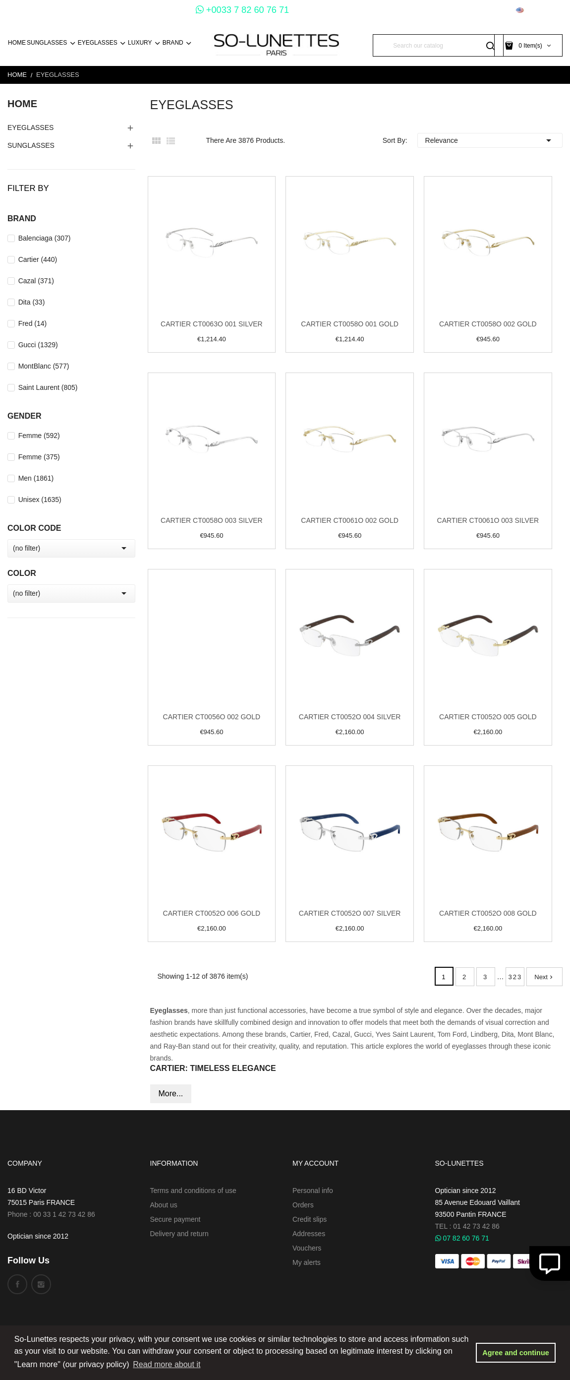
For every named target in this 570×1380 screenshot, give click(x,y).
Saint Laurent (48, 387)
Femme (39, 435)
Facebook (17, 1284)
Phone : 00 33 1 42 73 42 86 (51, 1214)
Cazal (36, 281)
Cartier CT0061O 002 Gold (350, 520)
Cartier (37, 259)
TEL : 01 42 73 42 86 (467, 1226)
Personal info (312, 1190)
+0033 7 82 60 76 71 (242, 10)
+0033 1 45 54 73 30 (152, 10)
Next (544, 977)
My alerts (306, 1262)
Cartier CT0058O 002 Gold (488, 324)
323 (515, 977)
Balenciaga (44, 238)
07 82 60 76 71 (462, 1238)
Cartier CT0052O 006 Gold (212, 913)
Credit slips (309, 1219)
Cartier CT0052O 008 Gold (488, 913)
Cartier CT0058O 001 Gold (350, 324)
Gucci (38, 345)
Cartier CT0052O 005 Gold (488, 717)
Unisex (39, 499)
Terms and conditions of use (193, 1190)
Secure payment (175, 1219)
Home (22, 104)
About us (163, 1205)
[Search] (438, 45)
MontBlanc (43, 366)
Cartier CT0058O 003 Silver (212, 520)
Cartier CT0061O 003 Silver (488, 520)
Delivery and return (179, 1234)
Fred (32, 323)
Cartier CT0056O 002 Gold (212, 717)
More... (171, 1093)
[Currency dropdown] (488, 10)
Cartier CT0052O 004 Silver (350, 717)
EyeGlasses (30, 127)
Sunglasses (31, 145)
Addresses (308, 1234)
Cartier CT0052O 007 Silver (350, 913)
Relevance (490, 140)
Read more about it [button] (166, 1364)
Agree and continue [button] (515, 1353)
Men (36, 478)
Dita (31, 302)
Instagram (41, 1284)
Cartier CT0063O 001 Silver (212, 324)
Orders (303, 1205)
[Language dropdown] (539, 10)
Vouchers (306, 1248)
